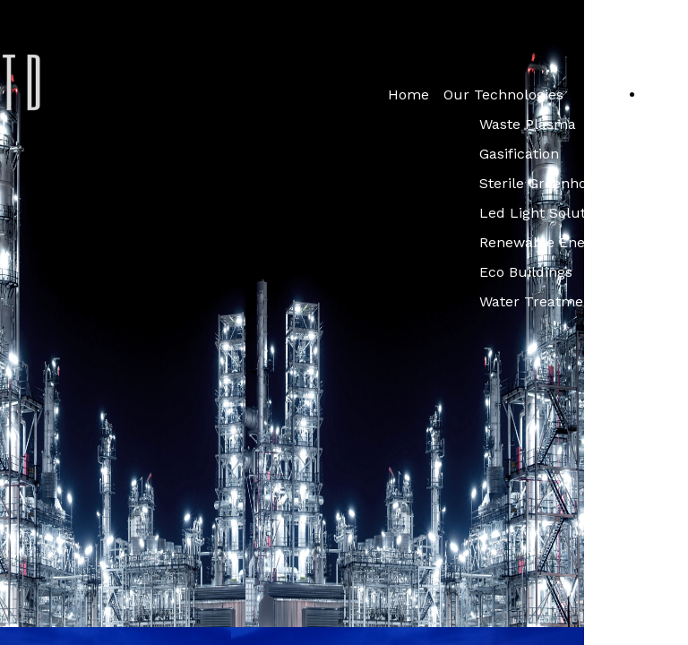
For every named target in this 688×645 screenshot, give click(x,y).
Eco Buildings (525, 271)
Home (408, 94)
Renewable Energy (542, 242)
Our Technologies (503, 94)
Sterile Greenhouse (545, 183)
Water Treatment (538, 301)
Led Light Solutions (546, 212)
